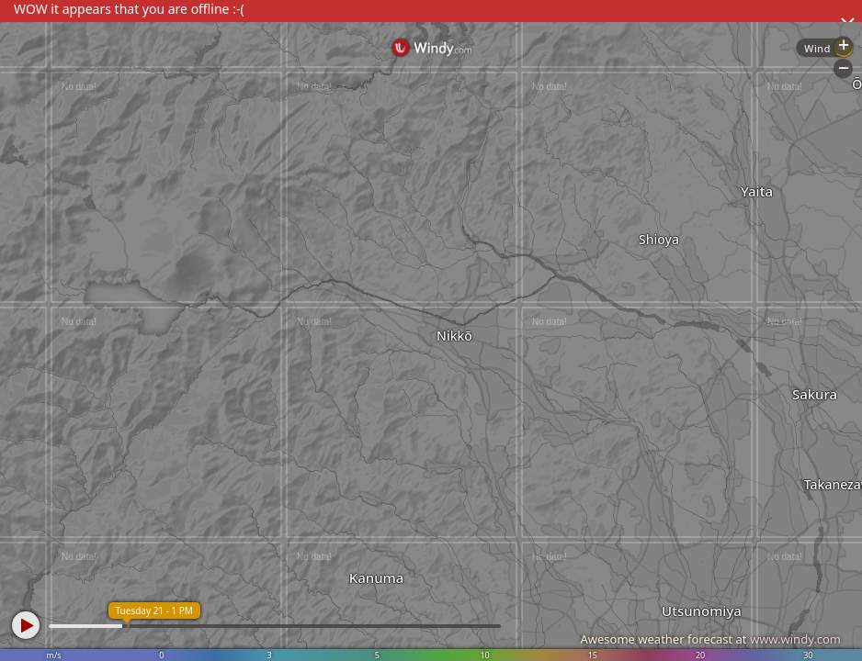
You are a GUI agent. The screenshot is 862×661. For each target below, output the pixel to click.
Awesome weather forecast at (710, 639)
